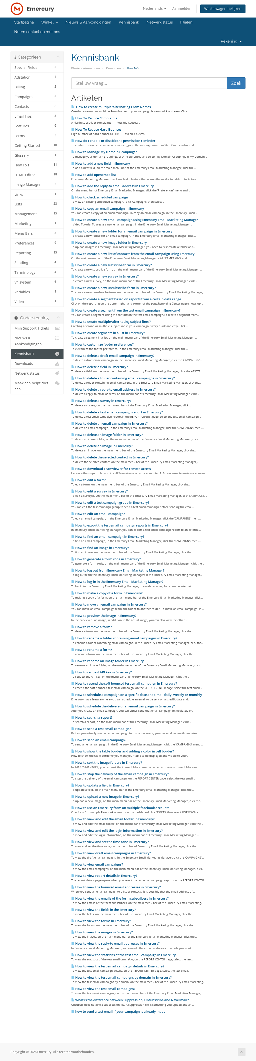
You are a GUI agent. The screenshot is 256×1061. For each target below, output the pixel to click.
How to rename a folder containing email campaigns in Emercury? (124, 638)
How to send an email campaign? (98, 740)
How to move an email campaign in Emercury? (109, 604)
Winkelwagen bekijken (223, 8)
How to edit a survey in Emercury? (99, 491)
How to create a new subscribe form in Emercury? (111, 265)
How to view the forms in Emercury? (101, 921)
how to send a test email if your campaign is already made (118, 1011)
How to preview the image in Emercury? (103, 615)
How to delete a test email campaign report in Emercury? (117, 412)
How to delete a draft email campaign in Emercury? (112, 355)
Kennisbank (129, 22)
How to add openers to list (93, 174)
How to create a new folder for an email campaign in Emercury (121, 231)
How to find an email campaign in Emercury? (107, 536)
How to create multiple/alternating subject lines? (111, 321)
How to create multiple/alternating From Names (111, 107)
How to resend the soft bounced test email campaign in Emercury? (124, 683)
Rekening (231, 41)
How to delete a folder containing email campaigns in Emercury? (123, 378)
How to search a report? (91, 717)
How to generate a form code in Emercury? (106, 559)
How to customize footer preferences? (102, 344)
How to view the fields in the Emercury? (103, 909)
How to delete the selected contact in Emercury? (110, 457)
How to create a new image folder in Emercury (109, 242)
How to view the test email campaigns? (103, 988)
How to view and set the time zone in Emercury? (110, 842)
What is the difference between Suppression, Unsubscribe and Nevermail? (130, 1000)
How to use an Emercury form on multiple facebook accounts (120, 808)
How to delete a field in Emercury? (99, 367)
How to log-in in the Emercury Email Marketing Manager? (117, 581)
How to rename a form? (91, 649)
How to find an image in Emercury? (100, 548)
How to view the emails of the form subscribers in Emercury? (120, 898)
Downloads (37, 364)
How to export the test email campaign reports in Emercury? (119, 525)
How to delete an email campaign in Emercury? (109, 423)
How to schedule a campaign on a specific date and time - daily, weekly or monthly (136, 694)
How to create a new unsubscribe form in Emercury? (113, 288)
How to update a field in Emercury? (100, 785)
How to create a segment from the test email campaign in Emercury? (125, 310)
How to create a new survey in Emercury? (105, 276)
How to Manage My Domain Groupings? (104, 152)
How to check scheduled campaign (99, 197)
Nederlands (154, 8)
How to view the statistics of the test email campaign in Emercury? (124, 955)
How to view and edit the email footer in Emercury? (112, 819)
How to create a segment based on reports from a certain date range (126, 299)
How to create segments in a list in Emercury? (108, 333)
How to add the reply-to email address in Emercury (112, 186)
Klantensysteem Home (85, 68)
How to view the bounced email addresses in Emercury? (116, 887)
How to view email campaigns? (97, 864)
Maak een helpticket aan (37, 385)
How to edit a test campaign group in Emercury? (110, 502)
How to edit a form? (88, 480)
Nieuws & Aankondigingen (88, 22)
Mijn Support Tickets (37, 328)
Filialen (186, 22)
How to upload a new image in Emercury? (105, 796)
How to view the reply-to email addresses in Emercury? (115, 943)
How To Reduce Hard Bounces (96, 129)
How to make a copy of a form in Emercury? (106, 593)
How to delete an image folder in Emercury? (107, 434)
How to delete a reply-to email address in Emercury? (113, 389)
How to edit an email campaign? (98, 513)
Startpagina (24, 22)
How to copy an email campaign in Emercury (107, 208)
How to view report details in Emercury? (104, 875)
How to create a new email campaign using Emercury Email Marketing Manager (134, 219)
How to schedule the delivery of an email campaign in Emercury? (123, 706)
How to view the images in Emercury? (102, 932)
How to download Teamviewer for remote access (111, 468)
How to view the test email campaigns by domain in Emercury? (121, 977)
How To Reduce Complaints (94, 118)
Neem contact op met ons (37, 32)
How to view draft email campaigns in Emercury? (111, 853)
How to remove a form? (91, 627)
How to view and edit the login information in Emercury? (117, 830)
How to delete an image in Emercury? (101, 446)
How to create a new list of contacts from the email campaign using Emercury (132, 253)
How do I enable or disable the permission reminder (113, 140)
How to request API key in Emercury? (101, 672)
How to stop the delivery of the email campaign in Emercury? (120, 774)
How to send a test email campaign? (101, 728)
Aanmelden (182, 8)
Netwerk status (159, 22)
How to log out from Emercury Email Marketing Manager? (117, 570)
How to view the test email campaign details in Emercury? (117, 966)
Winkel (49, 22)
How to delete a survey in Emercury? (101, 400)
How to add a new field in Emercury (100, 163)
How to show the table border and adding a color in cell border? (122, 751)
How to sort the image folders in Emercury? (106, 762)
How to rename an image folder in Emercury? (108, 661)
